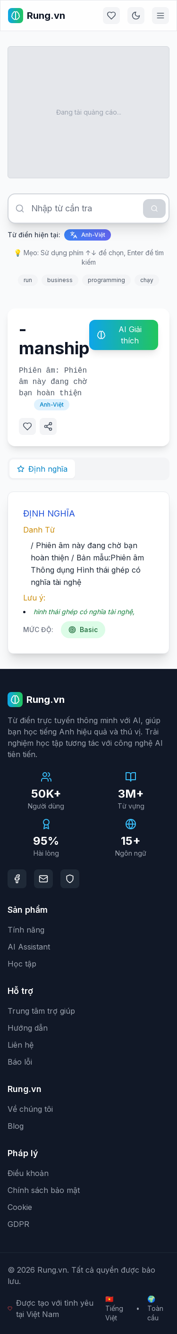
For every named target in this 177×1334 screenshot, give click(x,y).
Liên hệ (21, 1045)
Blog (16, 1126)
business (60, 279)
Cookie (20, 1207)
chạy (146, 279)
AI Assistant (29, 946)
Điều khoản (28, 1173)
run (28, 279)
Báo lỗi (20, 1062)
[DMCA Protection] (69, 878)
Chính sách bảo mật (44, 1190)
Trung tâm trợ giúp (41, 1011)
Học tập (22, 963)
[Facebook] (17, 878)
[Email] (43, 878)
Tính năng (26, 929)
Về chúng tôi (30, 1109)
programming (106, 279)
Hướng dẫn (28, 1028)
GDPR (18, 1224)
